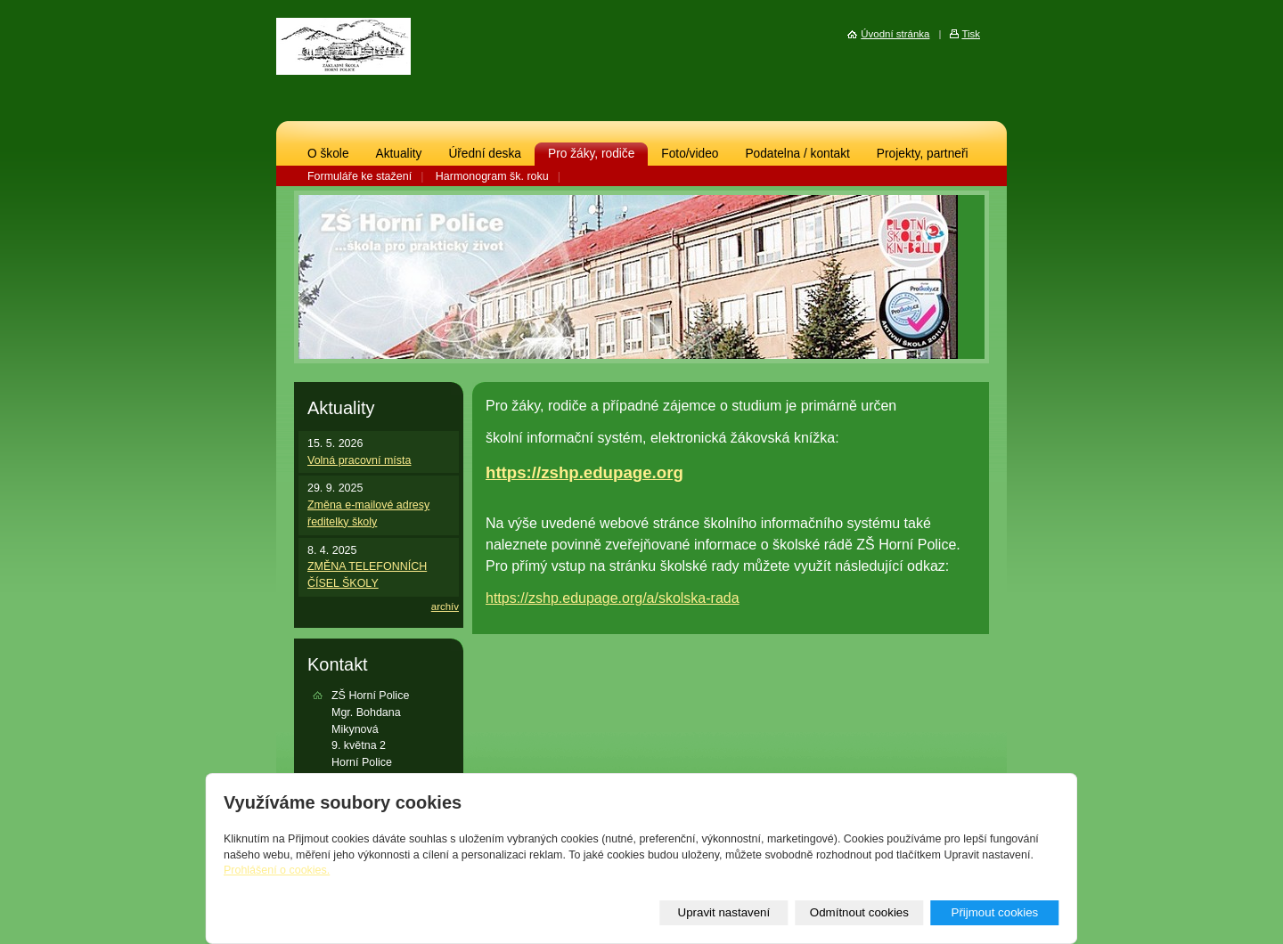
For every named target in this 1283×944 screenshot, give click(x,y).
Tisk (970, 33)
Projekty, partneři (922, 153)
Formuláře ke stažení (359, 176)
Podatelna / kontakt (797, 153)
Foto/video (689, 153)
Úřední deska (484, 153)
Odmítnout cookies (859, 912)
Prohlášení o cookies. (277, 870)
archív (445, 606)
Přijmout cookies (994, 912)
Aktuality (399, 153)
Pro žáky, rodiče (591, 153)
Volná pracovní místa (359, 460)
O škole (328, 153)
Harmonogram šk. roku (492, 176)
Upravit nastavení (724, 912)
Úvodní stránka (895, 33)
